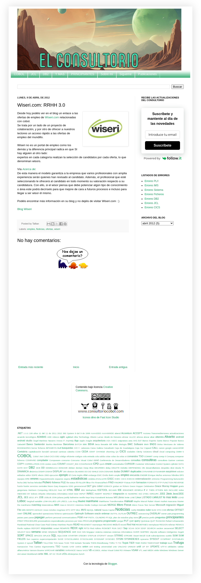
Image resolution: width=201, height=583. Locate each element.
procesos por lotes (73, 521)
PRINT (20, 521)
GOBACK (107, 486)
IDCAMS (113, 490)
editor (28, 475)
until (139, 546)
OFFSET (179, 510)
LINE (132, 497)
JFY (36, 497)
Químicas (145, 521)
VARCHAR (49, 550)
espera (67, 479)
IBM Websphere (88, 490)
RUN (114, 528)
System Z (21, 543)
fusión (20, 486)
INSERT (98, 494)
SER (74, 532)
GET (89, 486)
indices (34, 494)
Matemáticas (47, 505)
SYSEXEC (110, 539)
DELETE (116, 468)
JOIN (54, 497)
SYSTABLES (178, 539)
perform (49, 517)
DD (43, 467)
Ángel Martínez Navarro (44, 440)
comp (155, 456)
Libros (121, 497)
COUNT (61, 464)
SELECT (179, 528)
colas (107, 456)
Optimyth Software (84, 513)
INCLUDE (173, 490)
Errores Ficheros (154, 194)
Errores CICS (152, 207)
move (45, 510)
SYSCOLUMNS (71, 539)
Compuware (55, 460)
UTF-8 (163, 546)
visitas (104, 550)
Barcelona (68, 444)
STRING (118, 535)
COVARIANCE (86, 464)
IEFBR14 (138, 490)
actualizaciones (176, 433)
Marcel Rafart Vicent (150, 501)
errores (34, 478)
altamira (159, 437)
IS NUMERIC (131, 494)
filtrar (88, 482)
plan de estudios (120, 517)
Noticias (40, 229)
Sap (125, 528)
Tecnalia (86, 543)
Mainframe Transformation (111, 501)
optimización (68, 513)
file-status (71, 482)
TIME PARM (141, 543)
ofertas (49, 229)
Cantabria (22, 451)
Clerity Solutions (144, 451)
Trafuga (178, 542)
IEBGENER (128, 490)
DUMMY (125, 471)
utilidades (172, 546)
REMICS (180, 524)
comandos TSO (135, 456)
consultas (136, 460)
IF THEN (150, 490)
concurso (65, 460)
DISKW (48, 471)
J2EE (162, 493)
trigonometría (48, 546)
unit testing (94, 546)
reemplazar (153, 524)
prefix (152, 517)
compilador (42, 460)
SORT (20, 535)
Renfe (20, 528)
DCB (38, 468)
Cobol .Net (38, 456)
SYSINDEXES (131, 539)
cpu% (102, 464)
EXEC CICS (120, 479)
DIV (65, 471)
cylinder (174, 464)
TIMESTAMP (153, 543)
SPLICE (46, 535)
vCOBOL (96, 550)
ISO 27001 (144, 494)
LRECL (64, 501)
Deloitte (124, 468)
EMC (99, 475)
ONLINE (27, 513)
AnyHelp (69, 440)
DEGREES (99, 468)
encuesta (134, 475)
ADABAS (41, 437)
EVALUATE (101, 479)
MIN (24, 510)
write (40, 554)
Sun (28, 539)
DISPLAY (57, 471)
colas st (123, 456)
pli (140, 517)
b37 (140, 440)
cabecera (85, 448)
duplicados (136, 471)
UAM (71, 546)
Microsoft (160, 505)
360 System (68, 433)
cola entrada (88, 456)
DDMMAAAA (51, 468)
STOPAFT (101, 535)
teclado (78, 543)
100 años (33, 433)
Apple (82, 440)
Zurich (82, 554)
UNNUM (132, 546)
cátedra (70, 451)
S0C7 (120, 528)
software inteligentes (167, 532)
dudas (117, 471)
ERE (27, 479)
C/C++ (77, 448)
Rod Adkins (95, 528)
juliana (60, 497)
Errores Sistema (154, 189)
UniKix (78, 546)
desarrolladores (153, 468)
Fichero (47, 482)
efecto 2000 (43, 475)
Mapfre (137, 501)
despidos (165, 468)
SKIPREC (144, 532)
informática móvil (65, 494)
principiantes (175, 517)
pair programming (176, 513)
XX (54, 554)
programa (97, 521)
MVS (83, 510)
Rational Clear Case (36, 524)
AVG (135, 440)
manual (128, 501)
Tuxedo (64, 546)
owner (164, 513)
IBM (77, 489)
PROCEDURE (30, 521)
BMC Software (135, 444)
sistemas (107, 532)
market (164, 501)
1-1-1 (26, 433)
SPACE (29, 535)
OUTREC (132, 513)
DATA (181, 464)
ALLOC (132, 437)
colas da (115, 456)
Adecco (55, 437)
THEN (93, 543)
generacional (80, 486)
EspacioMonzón (47, 479)
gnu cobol (97, 486)
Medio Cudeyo (91, 505)
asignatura (123, 440)
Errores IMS (151, 185)
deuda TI (179, 468)
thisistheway (102, 543)
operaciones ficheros (52, 513)
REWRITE (65, 528)
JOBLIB (47, 497)
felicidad (38, 482)
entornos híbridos (171, 475)
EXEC (110, 478)
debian (72, 468)
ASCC (114, 440)
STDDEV (82, 535)
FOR (133, 482)
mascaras (172, 501)
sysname (144, 539)
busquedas (67, 448)
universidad (106, 546)
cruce (108, 463)
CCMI (78, 451)
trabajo (163, 543)
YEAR (58, 554)
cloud (155, 451)
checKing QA (112, 451)
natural (97, 510)
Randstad (21, 524)
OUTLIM (122, 513)
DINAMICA (23, 471)
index (181, 490)
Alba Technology (81, 437)
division (70, 471)
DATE (20, 468)
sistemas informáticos (122, 532)
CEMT (92, 451)
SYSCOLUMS (86, 539)
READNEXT (86, 524)
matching (36, 505)
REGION (163, 524)
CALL (155, 448)
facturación (179, 479)
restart (56, 528)
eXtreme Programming (162, 479)
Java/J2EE (178, 493)
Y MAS (59, 74)
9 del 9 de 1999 (82, 433)
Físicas (127, 482)
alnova (140, 437)
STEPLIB (92, 535)
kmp (93, 497)
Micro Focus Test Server (143, 505)
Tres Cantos (35, 546)
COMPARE (31, 460)
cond (96, 460)
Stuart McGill (139, 535)
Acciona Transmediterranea (156, 433)
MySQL (90, 510)
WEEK (150, 550)
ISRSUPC (154, 494)
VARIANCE (70, 550)
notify (133, 510)
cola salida (100, 456)
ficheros (56, 482)
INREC (90, 493)
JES (26, 497)
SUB (148, 535)
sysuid (30, 543)
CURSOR (129, 464)
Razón (70, 524)
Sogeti (181, 532)
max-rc (63, 505)
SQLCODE (62, 535)
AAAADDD (96, 433)
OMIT (19, 513)
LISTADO (147, 497)
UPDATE (154, 546)
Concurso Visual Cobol (82, 460)
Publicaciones (147, 74)
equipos (21, 479)
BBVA (91, 444)
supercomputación (48, 539)
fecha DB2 (22, 482)
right (80, 528)
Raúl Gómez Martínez (56, 524)
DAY (26, 468)
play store (133, 517)
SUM (175, 535)
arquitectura (99, 440)
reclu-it (116, 524)
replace (27, 528)
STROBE (128, 535)
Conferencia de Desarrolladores (115, 460)
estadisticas (79, 478)
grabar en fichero (121, 486)
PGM (80, 517)
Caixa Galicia (96, 448)
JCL (33, 74)
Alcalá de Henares (112, 437)
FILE (63, 482)
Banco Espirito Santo (152, 440)
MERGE (112, 505)
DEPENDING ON (136, 468)
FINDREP (118, 482)
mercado (103, 505)
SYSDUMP (99, 539)
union (85, 546)
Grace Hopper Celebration (142, 486)
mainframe (92, 501)
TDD (72, 543)
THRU (112, 543)
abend (118, 433)
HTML (70, 490)
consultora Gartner (166, 460)
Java (168, 493)
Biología (123, 444)
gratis (181, 486)
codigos (78, 456)
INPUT (82, 494)
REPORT (35, 528)
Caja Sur (139, 448)
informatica (51, 494)
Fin (92, 482)
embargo (92, 475)
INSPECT (107, 494)
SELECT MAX (24, 532)
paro (26, 517)
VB (90, 550)
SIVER (136, 532)
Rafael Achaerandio (175, 521)
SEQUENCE (64, 532)
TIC (119, 543)
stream (110, 535)
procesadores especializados (51, 521)
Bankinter (57, 444)
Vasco (79, 550)
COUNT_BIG (72, 464)
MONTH (30, 510)
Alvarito (169, 436)
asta (130, 440)
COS (42, 464)
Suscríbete (162, 145)
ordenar (106, 513)
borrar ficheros (38, 448)
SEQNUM (52, 532)
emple (117, 475)
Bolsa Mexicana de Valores (170, 444)
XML (46, 554)
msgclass (61, 510)
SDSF (143, 528)
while (156, 550)
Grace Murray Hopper (166, 486)
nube (148, 510)
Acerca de (28, 169)
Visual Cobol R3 (115, 550)
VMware (127, 550)
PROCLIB (87, 521)
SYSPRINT (165, 539)
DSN (101, 471)
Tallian (38, 542)
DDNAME (63, 468)
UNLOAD (122, 546)
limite (127, 497)
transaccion (22, 546)
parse (31, 517)
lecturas (109, 497)
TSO (57, 546)
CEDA (85, 451)
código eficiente (67, 456)
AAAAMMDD (108, 433)
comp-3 (162, 456)
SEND (44, 532)
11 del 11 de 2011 (48, 433)
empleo (31, 229)
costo (54, 464)
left (115, 497)
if (144, 490)
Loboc (21, 501)
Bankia (49, 444)
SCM (137, 528)
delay (108, 468)
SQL (53, 535)
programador (110, 521)
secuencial (169, 528)
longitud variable (34, 501)
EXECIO (131, 479)
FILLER (82, 482)
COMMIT (148, 456)
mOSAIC (39, 510)
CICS (123, 451)
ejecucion (53, 475)
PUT (126, 521)
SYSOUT (154, 539)
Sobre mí (107, 74)
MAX (56, 505)
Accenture (126, 433)
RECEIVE (107, 524)
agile (62, 437)
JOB (41, 497)
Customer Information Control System (152, 464)
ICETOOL (102, 490)
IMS (166, 490)
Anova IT (60, 440)
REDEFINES (142, 524)
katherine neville (77, 497)
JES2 (31, 497)
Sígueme (126, 74)
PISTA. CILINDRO (96, 517)
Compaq (170, 456)
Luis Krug (72, 501)
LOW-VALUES (49, 501)
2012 (59, 433)
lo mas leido (170, 497)
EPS (182, 475)
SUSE (60, 539)
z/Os (64, 554)
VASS (85, 550)
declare (79, 468)
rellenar (171, 524)
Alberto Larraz (96, 437)
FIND (111, 482)
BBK (85, 444)
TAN (55, 543)
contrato (180, 460)
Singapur (90, 532)
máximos (79, 505)
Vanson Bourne (37, 550)
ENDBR (144, 475)
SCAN (131, 528)
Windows (164, 550)
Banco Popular (170, 440)
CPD (96, 463)
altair (152, 437)
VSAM (134, 550)
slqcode (153, 532)
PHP (85, 517)
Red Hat (131, 524)
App (76, 440)
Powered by (162, 158)
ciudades (131, 451)
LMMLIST (157, 497)
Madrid (81, 501)
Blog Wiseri (24, 209)
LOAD (181, 497)
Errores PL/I (151, 181)
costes (48, 464)
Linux (138, 497)
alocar (146, 437)
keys (88, 497)
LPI (58, 501)
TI (117, 543)
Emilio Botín (108, 475)
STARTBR (73, 535)
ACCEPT (137, 433)
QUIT (152, 521)
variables (59, 550)
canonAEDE (178, 448)
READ (76, 524)
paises (20, 517)
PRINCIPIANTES (82, 74)
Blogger (112, 563)
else (85, 475)
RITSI (86, 528)
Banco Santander (35, 444)
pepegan (40, 517)
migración (171, 505)
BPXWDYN (51, 448)
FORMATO (152, 482)
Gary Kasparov (61, 486)
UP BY (145, 546)
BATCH (78, 444)
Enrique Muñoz (155, 475)
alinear (125, 437)
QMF (131, 521)
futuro (50, 486)
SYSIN (119, 539)
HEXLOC (53, 490)
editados (21, 475)
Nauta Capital (108, 510)
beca (97, 444)
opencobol (37, 513)
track (170, 543)
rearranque (97, 524)
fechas (31, 482)
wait (145, 550)
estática (92, 479)
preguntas (160, 517)
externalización (143, 478)
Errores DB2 (152, 198)
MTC (68, 510)
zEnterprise (72, 554)
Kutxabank (100, 497)
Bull (59, 448)
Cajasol (147, 448)
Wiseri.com (52, 117)
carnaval (53, 451)
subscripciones (158, 535)
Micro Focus (124, 504)
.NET (20, 433)
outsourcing (143, 513)
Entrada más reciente (30, 367)
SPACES (38, 535)
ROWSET (106, 528)
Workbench (32, 554)
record (123, 524)
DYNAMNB (147, 471)
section (159, 528)
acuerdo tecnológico (26, 437)
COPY (20, 464)
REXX (74, 528)
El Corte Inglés (76, 475)
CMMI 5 (180, 451)
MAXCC (71, 505)
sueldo (169, 535)
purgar (120, 521)
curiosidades (118, 464)
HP (64, 490)
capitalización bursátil (39, 451)
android (180, 437)
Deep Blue (88, 468)
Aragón (89, 440)
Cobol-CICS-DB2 (51, 456)
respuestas (46, 528)
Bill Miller (113, 444)
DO (86, 471)
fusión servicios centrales (35, 486)
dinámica (33, 471)
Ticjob (125, 543)
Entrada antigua (118, 367)
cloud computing (167, 451)
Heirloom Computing (38, 490)
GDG (71, 486)
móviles (52, 510)
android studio (24, 440)
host (60, 490)
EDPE (34, 475)
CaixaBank (109, 448)
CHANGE (100, 451)
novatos (141, 510)
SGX (79, 532)
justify (66, 497)
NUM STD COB (159, 510)
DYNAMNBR (159, 471)
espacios (59, 479)
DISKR (41, 471)
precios (145, 517)
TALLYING (48, 543)
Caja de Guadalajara (124, 448)
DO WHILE (93, 471)
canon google (165, 448)
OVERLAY (155, 513)
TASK (66, 543)
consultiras (149, 460)
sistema (98, 532)
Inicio (76, 367)
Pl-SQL (109, 517)
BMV (146, 444)
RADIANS (160, 521)
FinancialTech (101, 482)
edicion (180, 471)
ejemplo (63, 475)
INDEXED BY (23, 494)
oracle (97, 513)
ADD (49, 437)
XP (50, 554)
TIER (131, 543)
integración (118, 493)
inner (76, 494)
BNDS (153, 444)
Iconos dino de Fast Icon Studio (101, 417)
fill (77, 482)
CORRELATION (32, 464)
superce (35, 539)
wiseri (57, 229)
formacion (141, 482)
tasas (60, 543)
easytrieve (171, 471)
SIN (84, 532)
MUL (78, 510)
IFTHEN (159, 490)
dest (172, 468)
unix (115, 546)
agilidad (69, 437)
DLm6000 (79, 471)
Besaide (104, 444)
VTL (141, 550)
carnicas (62, 451)
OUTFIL (114, 513)
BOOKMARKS (24, 448)
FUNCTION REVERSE (173, 482)
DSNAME (108, 471)
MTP (73, 510)
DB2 (46, 74)
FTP (160, 482)
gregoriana (22, 490)
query (137, 521)
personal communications (65, 517)
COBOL (19, 74)
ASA (108, 440)
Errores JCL (151, 203)
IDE (120, 490)
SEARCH (151, 528)
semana (36, 531)
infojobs (41, 494)
